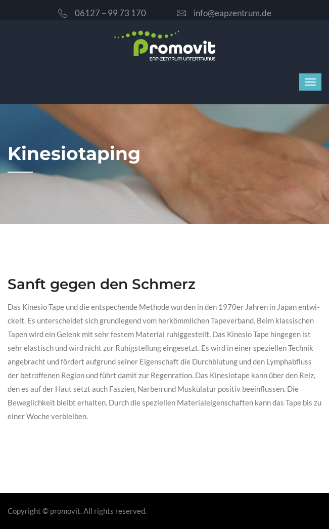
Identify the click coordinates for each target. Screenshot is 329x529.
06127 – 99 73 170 (102, 13)
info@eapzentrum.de (224, 13)
